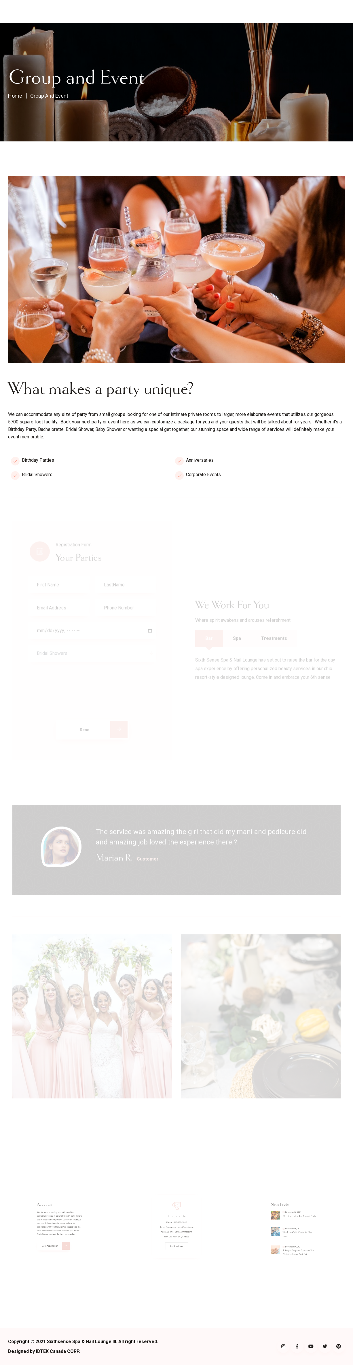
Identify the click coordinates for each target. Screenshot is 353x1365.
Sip (189, 11)
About (125, 11)
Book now (335, 12)
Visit (149, 11)
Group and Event (57, 95)
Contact (210, 11)
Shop (173, 11)
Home (104, 11)
